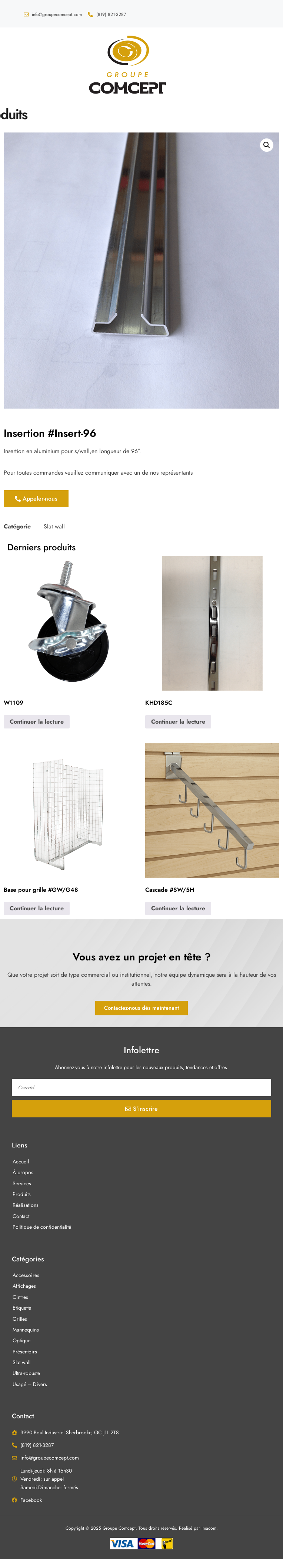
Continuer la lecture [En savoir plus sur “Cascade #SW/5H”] (178, 908)
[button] (21, 64)
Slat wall (54, 526)
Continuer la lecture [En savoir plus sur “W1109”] (37, 721)
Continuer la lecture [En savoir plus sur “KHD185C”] (178, 721)
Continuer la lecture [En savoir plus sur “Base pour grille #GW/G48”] (37, 908)
